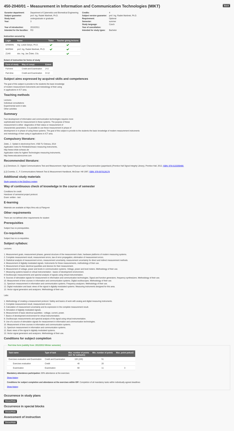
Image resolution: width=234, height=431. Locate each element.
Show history (12, 378)
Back (226, 5)
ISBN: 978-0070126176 (99, 172)
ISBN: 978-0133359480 (173, 166)
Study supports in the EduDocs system (20, 181)
